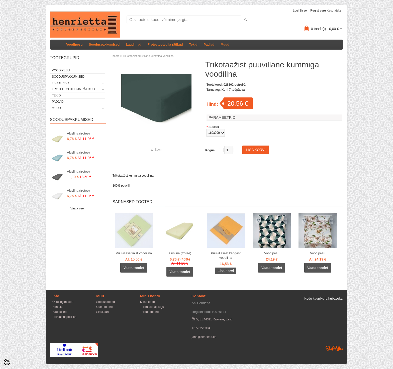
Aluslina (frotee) (78, 133)
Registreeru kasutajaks (325, 10)
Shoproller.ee (334, 348)
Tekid (193, 44)
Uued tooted (104, 307)
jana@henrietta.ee (204, 337)
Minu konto (147, 302)
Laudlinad (133, 44)
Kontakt (57, 307)
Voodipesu (74, 44)
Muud (225, 44)
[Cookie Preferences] (7, 361)
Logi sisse (300, 10)
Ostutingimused (62, 302)
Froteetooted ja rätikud (165, 44)
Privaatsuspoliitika (64, 317)
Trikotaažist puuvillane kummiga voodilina (148, 55)
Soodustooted (105, 302)
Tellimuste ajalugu (152, 307)
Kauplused (59, 312)
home (116, 55)
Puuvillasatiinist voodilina (134, 253)
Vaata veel (77, 208)
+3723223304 (201, 328)
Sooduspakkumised (104, 44)
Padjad (209, 44)
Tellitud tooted (149, 312)
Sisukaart (102, 312)
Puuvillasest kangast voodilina (226, 255)
